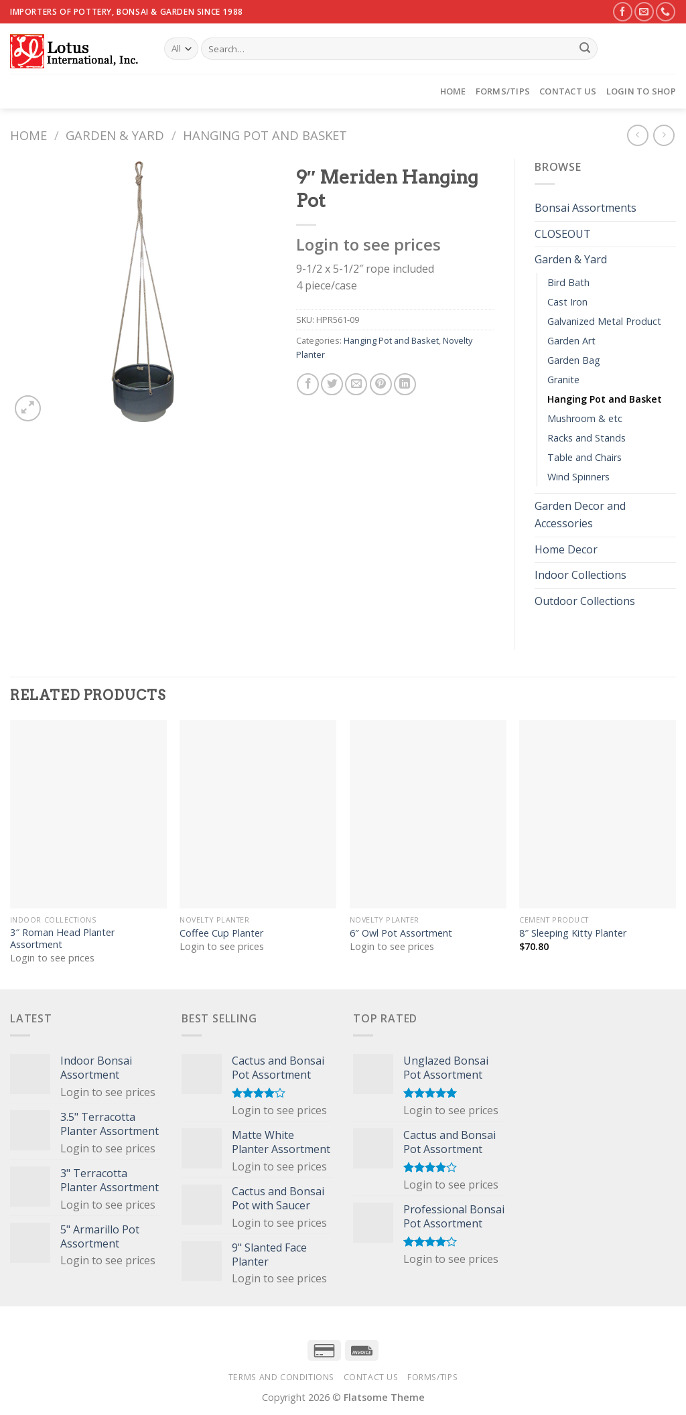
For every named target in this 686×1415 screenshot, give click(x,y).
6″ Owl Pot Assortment (401, 933)
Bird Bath (568, 282)
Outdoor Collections (585, 601)
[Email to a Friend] (356, 384)
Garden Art (571, 340)
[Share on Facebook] (308, 384)
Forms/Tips (503, 91)
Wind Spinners (578, 476)
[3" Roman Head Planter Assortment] (88, 814)
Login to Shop (641, 91)
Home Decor (566, 549)
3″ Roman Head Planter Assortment (62, 939)
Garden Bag (573, 360)
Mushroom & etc (584, 418)
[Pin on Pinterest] (381, 384)
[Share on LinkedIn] (405, 384)
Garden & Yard (115, 135)
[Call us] (665, 11)
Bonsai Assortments (585, 207)
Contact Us (568, 91)
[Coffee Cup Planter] (258, 814)
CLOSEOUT (563, 233)
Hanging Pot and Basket (265, 135)
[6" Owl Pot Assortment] (428, 814)
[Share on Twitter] (332, 384)
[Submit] (584, 49)
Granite (563, 379)
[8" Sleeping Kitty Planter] (597, 814)
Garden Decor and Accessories (580, 514)
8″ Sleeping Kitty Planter (572, 933)
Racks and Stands (586, 437)
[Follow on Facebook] (622, 11)
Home (453, 91)
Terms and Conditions (281, 1377)
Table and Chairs (584, 457)
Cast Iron (567, 301)
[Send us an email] (644, 11)
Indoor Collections (580, 574)
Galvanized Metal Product (604, 321)
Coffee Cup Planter (221, 933)
